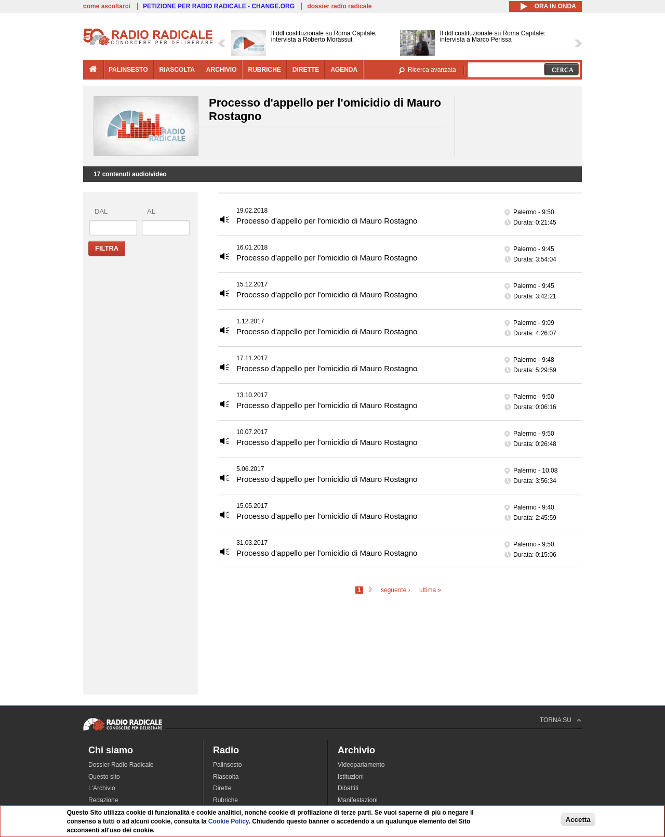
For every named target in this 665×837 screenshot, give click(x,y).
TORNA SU (555, 720)
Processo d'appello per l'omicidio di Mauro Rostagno (326, 220)
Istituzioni (351, 776)
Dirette (222, 788)
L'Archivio (101, 788)
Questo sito (104, 776)
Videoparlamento (361, 764)
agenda (343, 69)
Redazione (103, 800)
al (151, 211)
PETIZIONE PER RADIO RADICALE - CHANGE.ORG (219, 6)
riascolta (177, 69)
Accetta (578, 819)
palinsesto (128, 69)
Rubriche (225, 800)
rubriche (264, 69)
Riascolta (225, 776)
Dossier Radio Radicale (120, 764)
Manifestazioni (358, 800)
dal (101, 211)
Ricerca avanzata (432, 69)
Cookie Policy (228, 821)
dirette (305, 69)
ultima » (430, 590)
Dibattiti (348, 788)
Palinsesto (227, 764)
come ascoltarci (106, 6)
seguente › (395, 590)
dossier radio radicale (339, 6)
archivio (221, 69)
